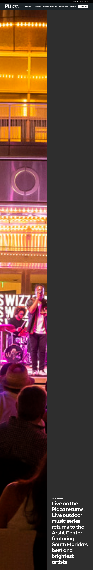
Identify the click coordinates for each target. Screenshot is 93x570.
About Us (38, 6)
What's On (28, 6)
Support (73, 6)
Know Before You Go (50, 6)
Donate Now (83, 6)
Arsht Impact (63, 6)
